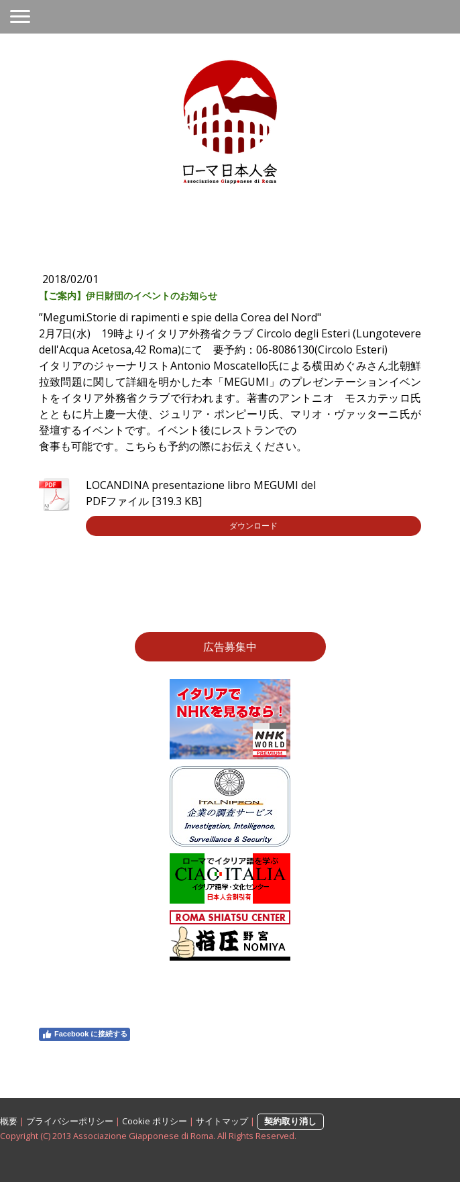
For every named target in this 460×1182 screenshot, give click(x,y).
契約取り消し (290, 1121)
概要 (8, 1121)
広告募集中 (230, 646)
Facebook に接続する (84, 1034)
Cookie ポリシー (154, 1121)
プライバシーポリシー (69, 1121)
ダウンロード (253, 525)
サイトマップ (222, 1121)
